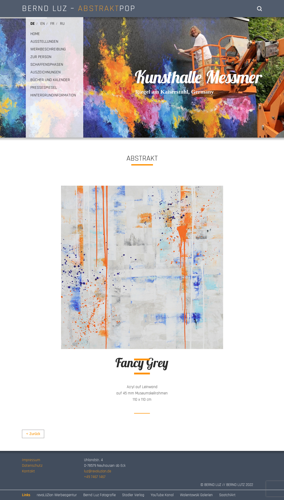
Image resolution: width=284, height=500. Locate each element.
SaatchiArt (227, 495)
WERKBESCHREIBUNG (48, 49)
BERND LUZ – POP (79, 8)
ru (62, 23)
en (42, 23)
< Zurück (33, 434)
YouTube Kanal (162, 495)
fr (52, 23)
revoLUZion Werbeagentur (57, 495)
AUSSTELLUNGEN (44, 41)
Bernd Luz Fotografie (99, 495)
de (32, 23)
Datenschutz (32, 465)
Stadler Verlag (133, 495)
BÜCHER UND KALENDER (50, 80)
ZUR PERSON (40, 57)
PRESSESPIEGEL (43, 87)
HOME (35, 34)
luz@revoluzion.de (97, 471)
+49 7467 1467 (94, 476)
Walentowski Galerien (196, 495)
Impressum (31, 460)
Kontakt (28, 471)
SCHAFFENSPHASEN (46, 64)
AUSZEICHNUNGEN (45, 72)
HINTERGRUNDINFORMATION (53, 95)
